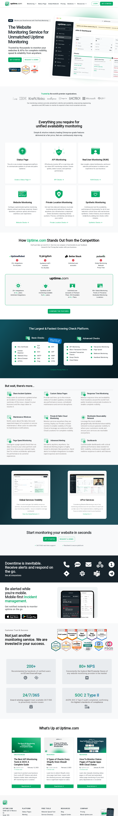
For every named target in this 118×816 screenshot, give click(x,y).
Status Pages (26, 812)
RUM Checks (95, 180)
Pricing (82, 812)
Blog (62, 812)
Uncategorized (19, 755)
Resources (50, 755)
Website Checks (22, 222)
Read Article (26, 787)
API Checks (59, 180)
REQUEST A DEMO (31, 60)
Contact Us (87, 514)
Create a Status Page (22, 180)
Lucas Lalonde (53, 768)
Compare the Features (59, 311)
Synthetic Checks (95, 222)
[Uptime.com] (5, 803)
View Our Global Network (31, 514)
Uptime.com (19, 768)
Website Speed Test (48, 812)
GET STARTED (15, 60)
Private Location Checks (59, 222)
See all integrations (15, 575)
